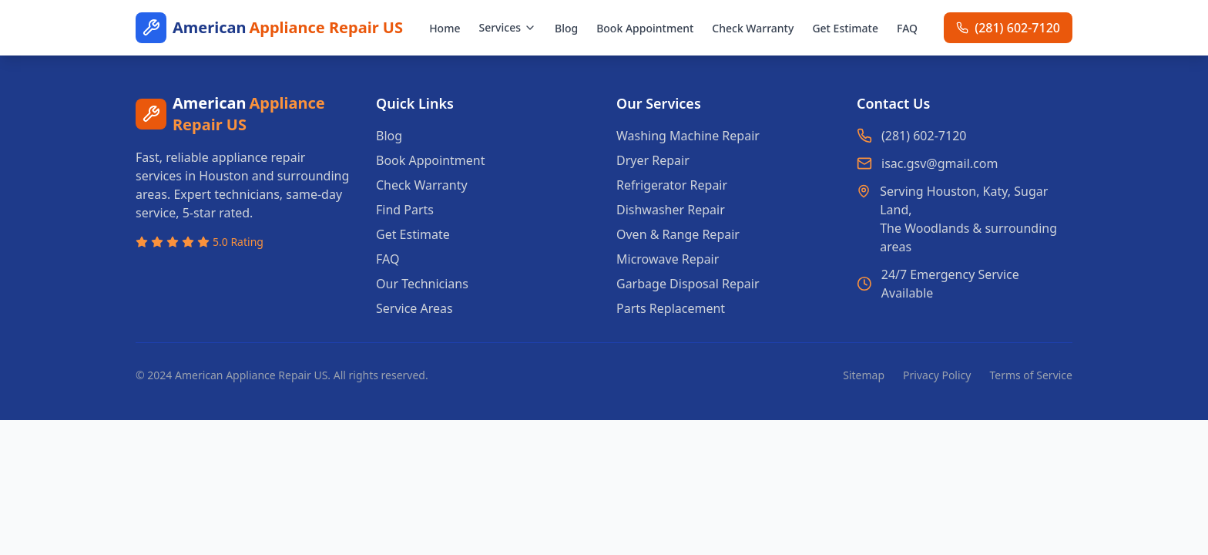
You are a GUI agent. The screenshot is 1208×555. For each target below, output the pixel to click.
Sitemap (863, 375)
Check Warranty (753, 28)
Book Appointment (644, 28)
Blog (566, 28)
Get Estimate (845, 28)
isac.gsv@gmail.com (939, 163)
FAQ (907, 28)
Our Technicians (422, 283)
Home (444, 28)
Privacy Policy (937, 375)
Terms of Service (1030, 375)
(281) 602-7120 (923, 135)
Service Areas (414, 308)
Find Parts (405, 209)
